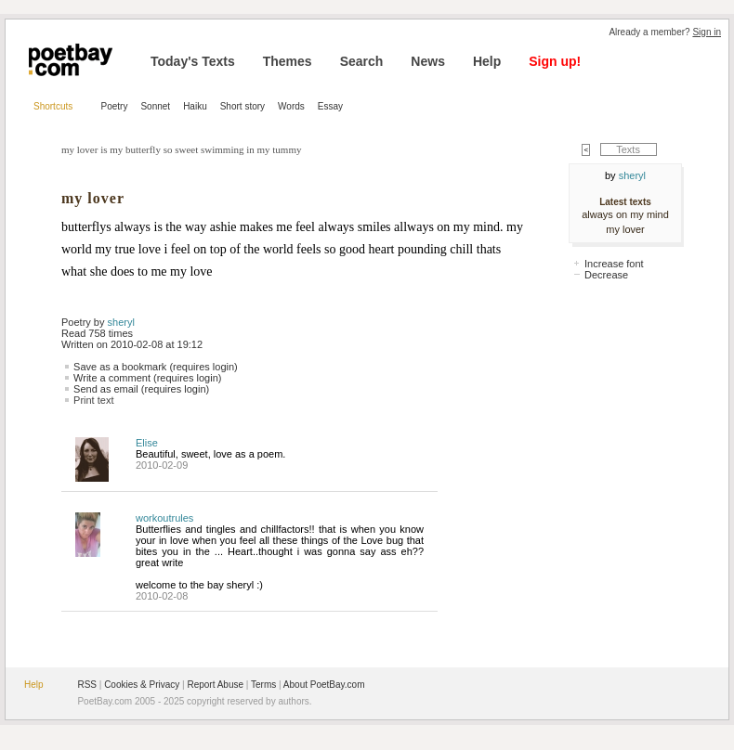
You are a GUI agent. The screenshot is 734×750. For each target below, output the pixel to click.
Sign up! (555, 61)
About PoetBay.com (324, 684)
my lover (625, 229)
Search (362, 61)
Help (487, 61)
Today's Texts (193, 61)
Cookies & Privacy (141, 684)
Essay (330, 106)
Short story (242, 106)
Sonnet (155, 106)
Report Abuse (215, 684)
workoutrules (164, 518)
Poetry (114, 106)
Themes (287, 61)
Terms (263, 684)
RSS (87, 684)
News (428, 61)
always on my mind (625, 214)
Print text (93, 400)
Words (291, 106)
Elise (147, 442)
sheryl (121, 322)
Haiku (195, 106)
